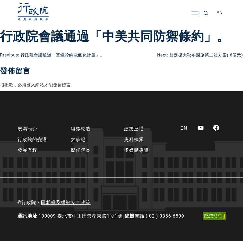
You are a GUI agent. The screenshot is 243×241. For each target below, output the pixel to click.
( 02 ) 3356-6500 (165, 216)
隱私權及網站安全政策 (66, 202)
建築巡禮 (134, 128)
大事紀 (78, 139)
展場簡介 (27, 128)
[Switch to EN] (219, 13)
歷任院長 (81, 150)
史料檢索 (134, 139)
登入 (31, 85)
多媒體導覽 (136, 150)
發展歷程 (27, 150)
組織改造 (81, 128)
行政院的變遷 (32, 139)
